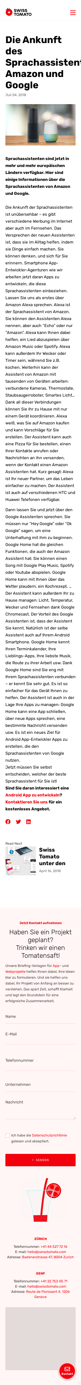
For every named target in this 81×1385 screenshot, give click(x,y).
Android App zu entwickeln (32, 795)
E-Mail (11, 1034)
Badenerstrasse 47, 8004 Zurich (48, 1257)
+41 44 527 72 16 (54, 1247)
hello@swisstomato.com (46, 1252)
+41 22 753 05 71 (54, 1281)
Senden (40, 1160)
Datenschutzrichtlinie (49, 1135)
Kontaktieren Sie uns (26, 801)
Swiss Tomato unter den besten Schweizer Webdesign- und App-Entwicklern (55, 856)
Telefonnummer (19, 1060)
